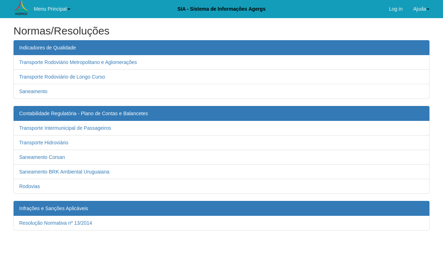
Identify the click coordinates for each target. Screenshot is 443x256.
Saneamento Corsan (42, 157)
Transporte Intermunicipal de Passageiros (65, 128)
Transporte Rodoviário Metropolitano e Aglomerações (78, 62)
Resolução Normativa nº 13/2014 (55, 223)
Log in (395, 9)
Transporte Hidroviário (43, 142)
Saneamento (33, 91)
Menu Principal (52, 9)
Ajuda (421, 9)
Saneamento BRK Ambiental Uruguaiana (64, 172)
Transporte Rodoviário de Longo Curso (62, 77)
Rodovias (29, 186)
